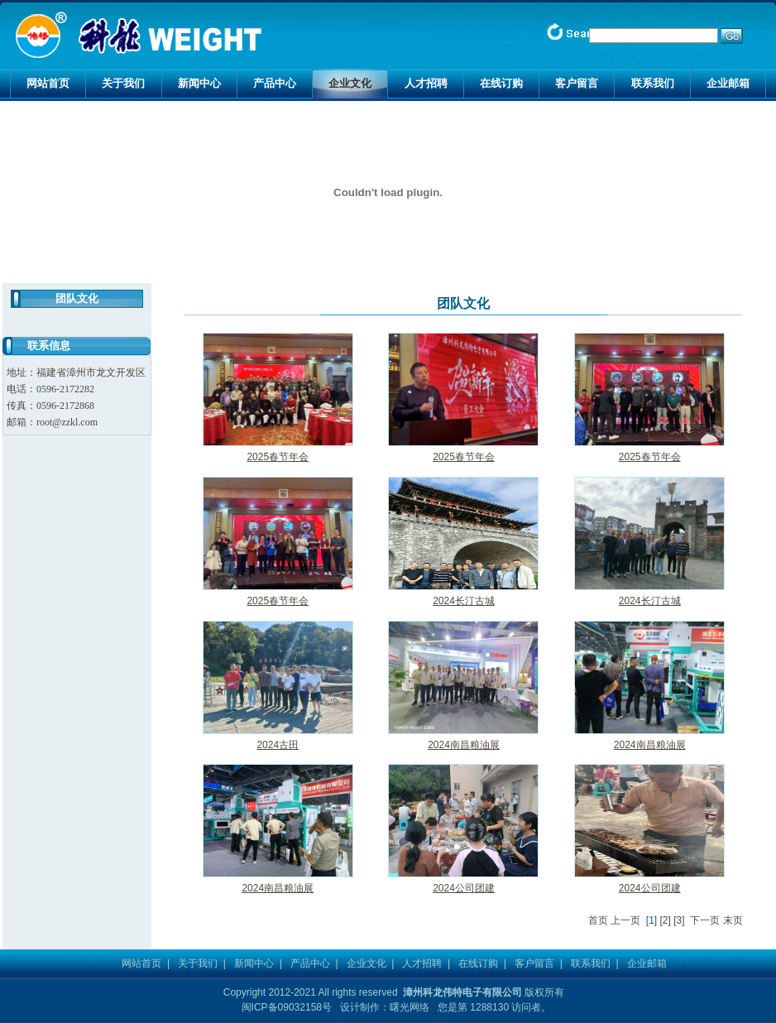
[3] (678, 920)
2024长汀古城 (464, 601)
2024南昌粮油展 (464, 745)
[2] (665, 920)
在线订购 (501, 83)
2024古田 (277, 745)
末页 (733, 920)
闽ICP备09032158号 (287, 1007)
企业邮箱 (728, 83)
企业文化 (349, 83)
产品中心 (274, 83)
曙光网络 (409, 1007)
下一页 (705, 920)
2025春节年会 (278, 457)
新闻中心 (199, 83)
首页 (598, 920)
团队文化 (76, 298)
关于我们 (123, 83)
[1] (651, 920)
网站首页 (47, 83)
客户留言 (576, 83)
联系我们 (652, 83)
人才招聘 (426, 83)
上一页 (625, 920)
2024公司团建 (464, 888)
